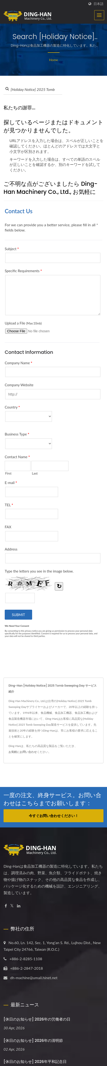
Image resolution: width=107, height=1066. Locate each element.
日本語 (98, 4)
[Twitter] (12, 906)
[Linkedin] (18, 906)
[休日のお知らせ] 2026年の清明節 (33, 1040)
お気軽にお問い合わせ (23, 752)
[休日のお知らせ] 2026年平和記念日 (35, 1061)
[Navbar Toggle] (99, 15)
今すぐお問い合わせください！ (53, 815)
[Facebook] (6, 906)
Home (53, 60)
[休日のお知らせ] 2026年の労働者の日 (37, 1019)
